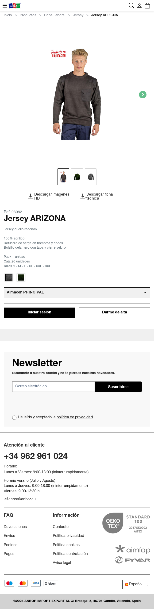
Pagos (9, 554)
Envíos (9, 536)
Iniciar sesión (39, 313)
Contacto (61, 527)
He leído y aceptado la (55, 418)
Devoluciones (15, 527)
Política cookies (66, 545)
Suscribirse (118, 387)
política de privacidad (75, 418)
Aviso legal (62, 563)
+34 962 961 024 (36, 457)
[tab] (77, 292)
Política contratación (70, 554)
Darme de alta (114, 313)
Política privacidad (68, 536)
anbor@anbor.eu (20, 499)
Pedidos (10, 545)
